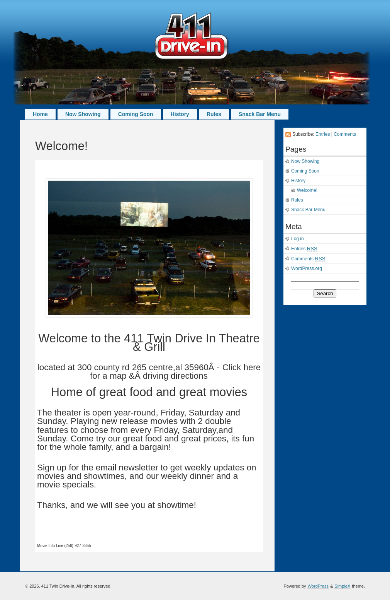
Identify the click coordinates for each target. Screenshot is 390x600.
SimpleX (342, 586)
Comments (345, 134)
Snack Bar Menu (260, 114)
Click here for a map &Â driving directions (175, 371)
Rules (214, 114)
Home (40, 114)
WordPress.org (306, 268)
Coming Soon (135, 114)
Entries (322, 134)
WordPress (318, 586)
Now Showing (83, 114)
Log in (297, 238)
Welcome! (307, 190)
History (180, 114)
